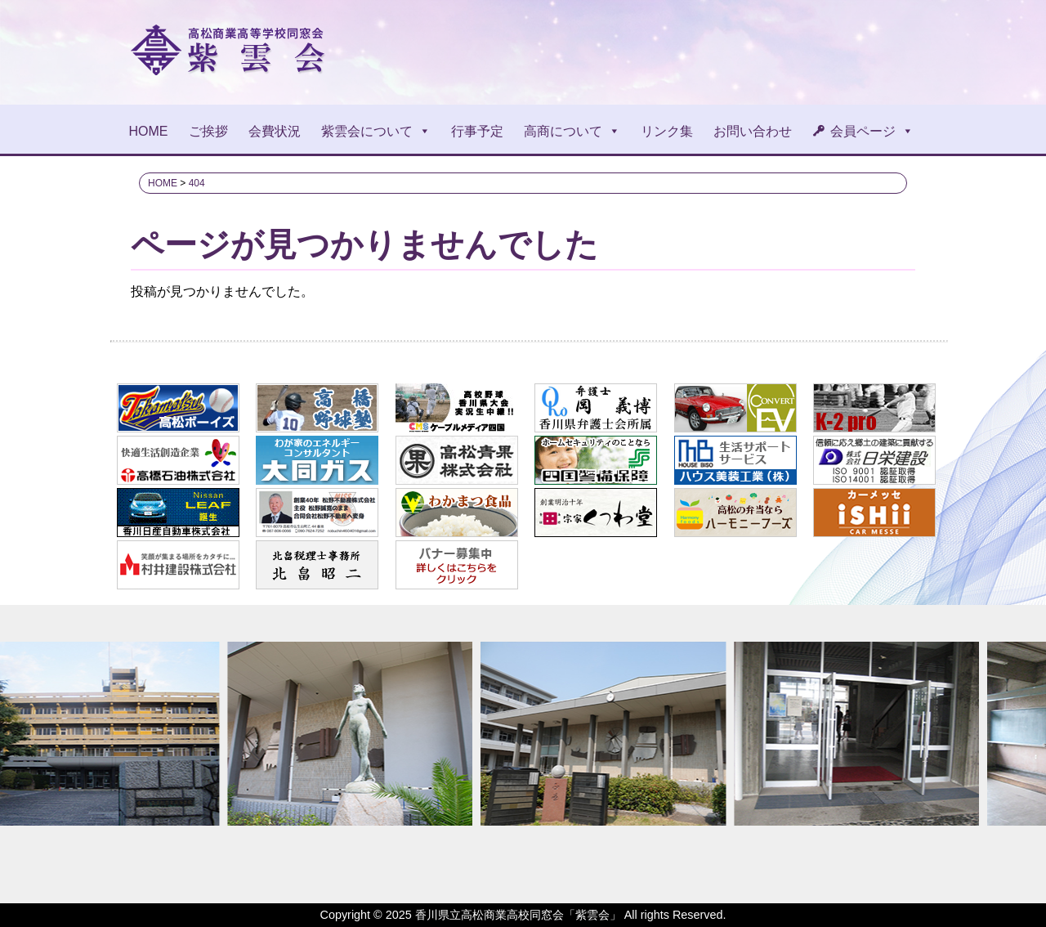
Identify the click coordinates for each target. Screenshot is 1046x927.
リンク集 (667, 131)
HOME (148, 131)
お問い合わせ (752, 131)
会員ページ (872, 131)
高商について (572, 131)
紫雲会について (376, 131)
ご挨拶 (208, 131)
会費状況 (274, 131)
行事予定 (477, 131)
